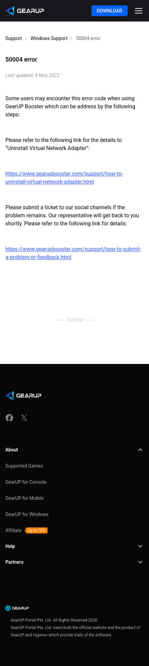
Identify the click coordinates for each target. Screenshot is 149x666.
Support (13, 38)
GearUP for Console (26, 482)
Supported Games (24, 466)
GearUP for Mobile (24, 498)
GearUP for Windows (27, 514)
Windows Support (48, 38)
